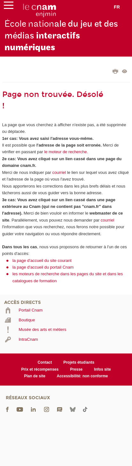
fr (117, 7)
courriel (59, 172)
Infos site (102, 369)
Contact (45, 362)
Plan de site (34, 376)
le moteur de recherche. (65, 151)
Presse (76, 369)
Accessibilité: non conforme (82, 376)
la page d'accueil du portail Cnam (43, 267)
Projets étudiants (78, 362)
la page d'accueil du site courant (41, 260)
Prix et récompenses (39, 369)
